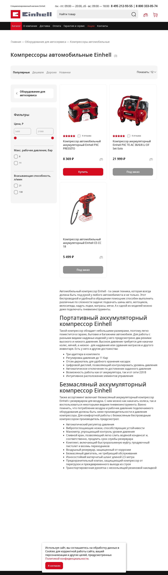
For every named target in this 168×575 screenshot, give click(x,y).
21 (20, 185)
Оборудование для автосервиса (30, 93)
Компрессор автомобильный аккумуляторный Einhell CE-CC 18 (82, 242)
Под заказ (132, 172)
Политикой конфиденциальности (66, 558)
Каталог (16, 25)
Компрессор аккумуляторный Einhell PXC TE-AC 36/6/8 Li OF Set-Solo (132, 144)
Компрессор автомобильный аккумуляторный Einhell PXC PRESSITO (82, 144)
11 (20, 163)
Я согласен (54, 565)
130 (21, 192)
